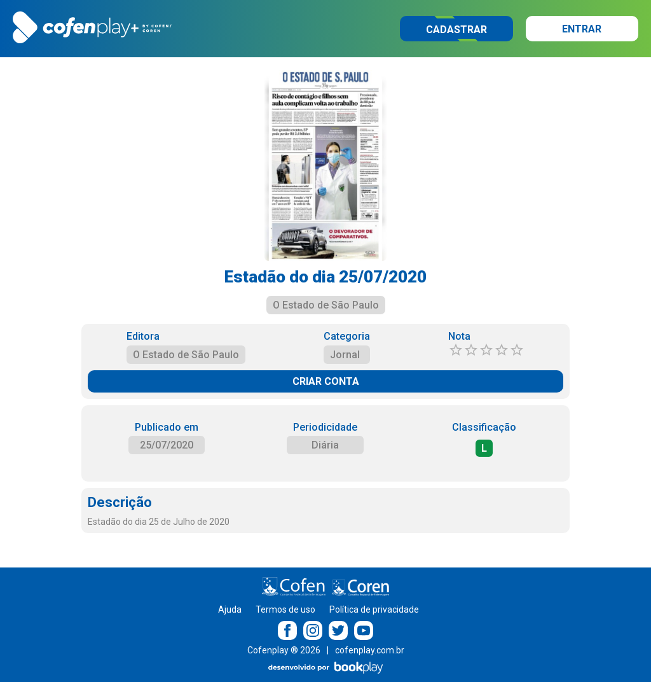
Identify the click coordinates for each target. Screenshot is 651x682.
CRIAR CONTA (325, 381)
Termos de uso (285, 609)
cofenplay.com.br (369, 650)
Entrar (581, 29)
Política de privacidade (374, 609)
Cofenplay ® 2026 (283, 650)
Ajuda (230, 609)
